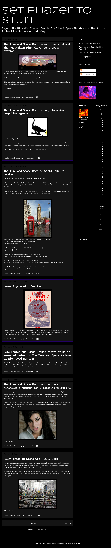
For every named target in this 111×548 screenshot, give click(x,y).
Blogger (78, 543)
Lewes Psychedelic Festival (23, 286)
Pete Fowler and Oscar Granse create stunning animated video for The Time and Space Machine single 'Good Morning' (37, 355)
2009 (100, 229)
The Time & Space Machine (90, 53)
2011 (100, 219)
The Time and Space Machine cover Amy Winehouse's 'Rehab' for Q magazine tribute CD (37, 386)
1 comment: (30, 97)
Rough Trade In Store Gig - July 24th (31, 459)
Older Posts (67, 523)
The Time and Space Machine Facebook (91, 48)
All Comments (87, 74)
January (102, 207)
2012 (100, 214)
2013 (100, 109)
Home (33, 523)
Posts (83, 70)
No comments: (30, 158)
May (102, 114)
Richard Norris (84, 118)
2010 (100, 224)
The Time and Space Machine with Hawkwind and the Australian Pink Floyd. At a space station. (37, 48)
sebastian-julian (63, 543)
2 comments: (30, 339)
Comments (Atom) (41, 529)
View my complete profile (82, 125)
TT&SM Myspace (85, 57)
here (9, 88)
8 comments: (30, 273)
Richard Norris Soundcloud (90, 43)
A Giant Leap (30, 139)
